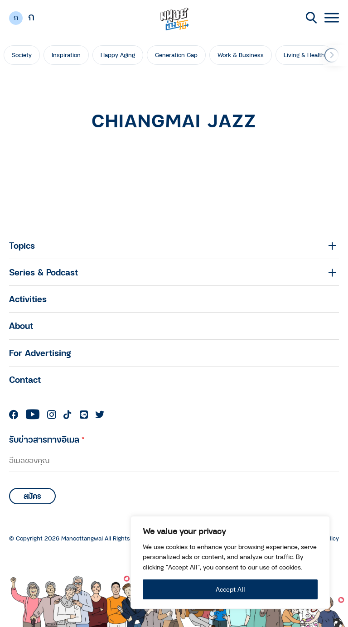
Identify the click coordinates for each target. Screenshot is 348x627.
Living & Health (304, 54)
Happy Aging (118, 54)
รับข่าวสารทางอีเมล (47, 439)
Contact (25, 379)
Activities (28, 298)
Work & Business (241, 54)
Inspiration (66, 54)
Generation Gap (176, 54)
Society (22, 54)
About (21, 325)
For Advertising (40, 352)
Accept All (230, 589)
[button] (331, 55)
